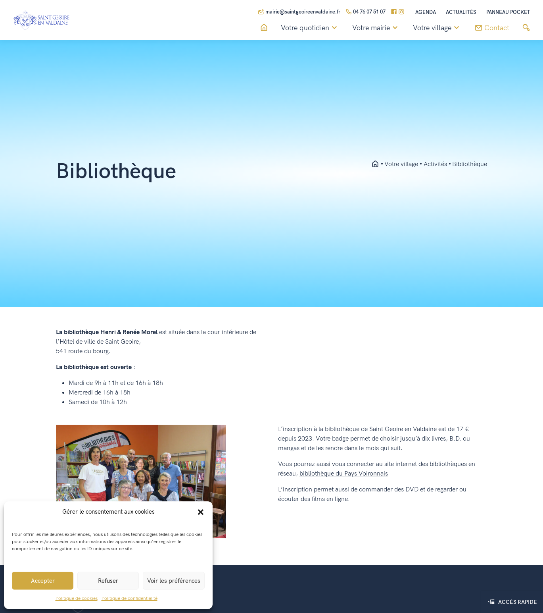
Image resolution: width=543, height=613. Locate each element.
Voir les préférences (173, 580)
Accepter (43, 580)
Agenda (425, 12)
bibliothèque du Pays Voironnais (343, 474)
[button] (201, 512)
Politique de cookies (77, 598)
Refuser (108, 580)
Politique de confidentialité (129, 598)
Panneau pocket (508, 12)
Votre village (437, 28)
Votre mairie (376, 28)
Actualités (461, 12)
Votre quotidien (310, 28)
